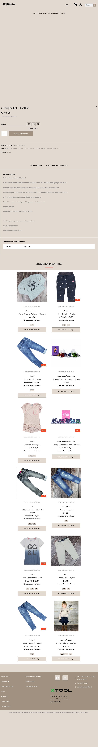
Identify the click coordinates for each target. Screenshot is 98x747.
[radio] (29, 123)
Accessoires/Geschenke (66, 375)
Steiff (46, 13)
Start (34, 13)
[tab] (36, 164)
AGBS (3, 690)
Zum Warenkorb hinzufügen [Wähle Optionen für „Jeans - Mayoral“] (66, 524)
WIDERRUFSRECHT (32, 685)
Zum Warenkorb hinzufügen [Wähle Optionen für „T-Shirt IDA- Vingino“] (32, 459)
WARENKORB (30, 680)
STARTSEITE (5, 675)
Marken (40, 13)
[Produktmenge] (4, 132)
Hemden (14, 148)
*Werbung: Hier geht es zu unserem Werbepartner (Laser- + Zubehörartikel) (61, 697)
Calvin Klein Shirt (96, 107)
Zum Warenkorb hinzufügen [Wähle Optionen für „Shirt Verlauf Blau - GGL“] (32, 592)
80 (30, 245)
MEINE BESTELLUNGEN (33, 675)
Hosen (21, 148)
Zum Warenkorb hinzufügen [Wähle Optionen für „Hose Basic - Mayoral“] (66, 592)
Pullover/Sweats (32, 310)
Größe (3, 123)
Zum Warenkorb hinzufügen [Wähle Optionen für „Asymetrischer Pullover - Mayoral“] (32, 328)
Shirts (38, 148)
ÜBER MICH (5, 680)
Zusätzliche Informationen (57, 164)
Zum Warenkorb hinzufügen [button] (66, 390)
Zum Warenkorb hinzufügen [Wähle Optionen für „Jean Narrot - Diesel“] (32, 394)
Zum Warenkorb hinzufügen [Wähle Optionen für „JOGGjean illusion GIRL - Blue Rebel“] (32, 527)
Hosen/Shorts (66, 505)
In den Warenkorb (21, 133)
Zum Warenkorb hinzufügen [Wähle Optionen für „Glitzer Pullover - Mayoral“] (66, 657)
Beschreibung (36, 164)
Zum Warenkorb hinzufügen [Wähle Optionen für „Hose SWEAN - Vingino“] (66, 328)
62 (25, 245)
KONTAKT (4, 695)
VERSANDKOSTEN (7, 685)
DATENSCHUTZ (6, 705)
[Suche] (94, 5)
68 (27, 245)
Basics (31, 375)
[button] (67, 5)
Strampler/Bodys (53, 148)
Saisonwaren (29, 148)
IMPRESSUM (5, 700)
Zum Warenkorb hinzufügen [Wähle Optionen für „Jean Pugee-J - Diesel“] (32, 657)
